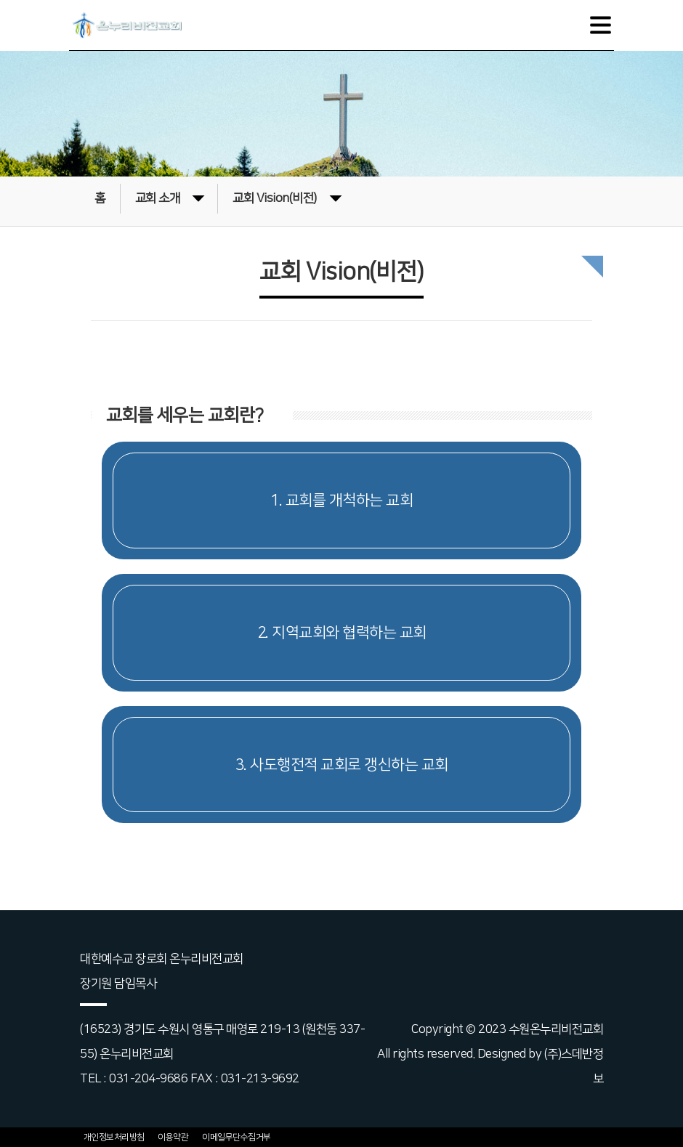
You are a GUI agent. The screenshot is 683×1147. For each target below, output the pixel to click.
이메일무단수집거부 (236, 1137)
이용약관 (173, 1137)
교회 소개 (170, 197)
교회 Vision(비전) (287, 197)
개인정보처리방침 (114, 1137)
